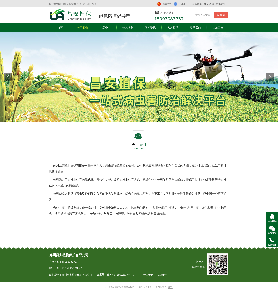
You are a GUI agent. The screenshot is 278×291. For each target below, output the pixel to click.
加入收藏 (209, 4)
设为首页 (197, 4)
